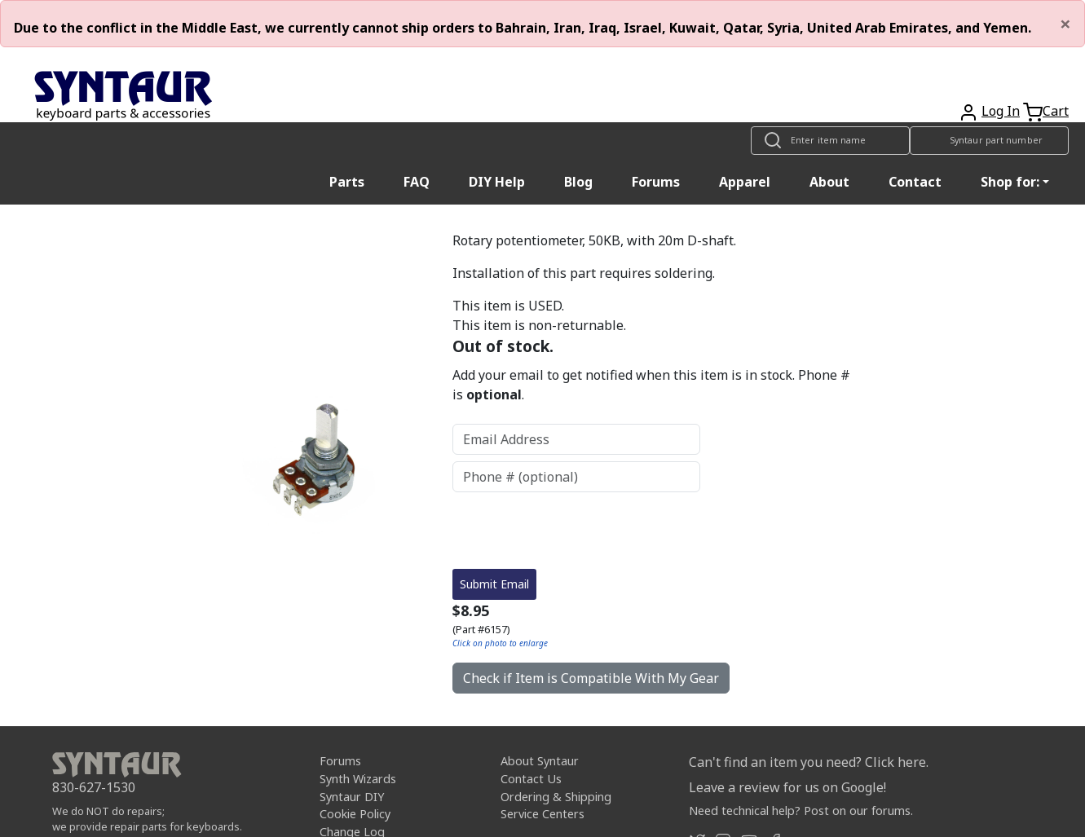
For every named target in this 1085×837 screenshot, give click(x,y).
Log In (1000, 111)
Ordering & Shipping (556, 796)
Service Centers (542, 814)
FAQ (417, 182)
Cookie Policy (355, 814)
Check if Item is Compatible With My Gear (591, 678)
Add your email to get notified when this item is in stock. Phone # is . (651, 384)
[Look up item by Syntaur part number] (989, 140)
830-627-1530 (93, 787)
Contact (915, 182)
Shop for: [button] (1010, 182)
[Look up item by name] (830, 140)
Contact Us (531, 778)
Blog (578, 182)
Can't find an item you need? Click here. (808, 762)
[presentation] (576, 530)
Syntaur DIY (352, 796)
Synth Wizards (358, 778)
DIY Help (497, 182)
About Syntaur (540, 761)
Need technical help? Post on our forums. (801, 810)
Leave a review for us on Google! (787, 787)
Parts (346, 182)
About (829, 182)
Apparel (744, 182)
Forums (656, 182)
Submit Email (494, 584)
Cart (1056, 111)
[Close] (1065, 23)
